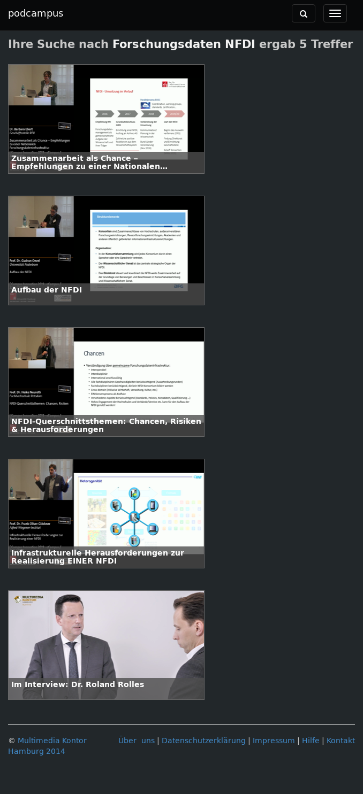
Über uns (136, 740)
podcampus (35, 13)
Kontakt (341, 740)
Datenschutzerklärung (204, 740)
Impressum (274, 740)
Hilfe (311, 740)
